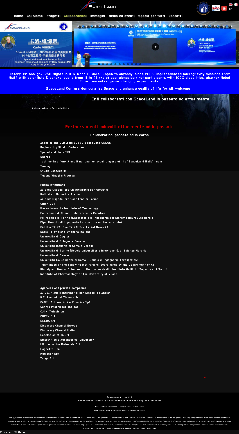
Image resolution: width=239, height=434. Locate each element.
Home (18, 16)
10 (136, 64)
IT (236, 9)
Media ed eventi (122, 16)
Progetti (53, 16)
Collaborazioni (75, 16)
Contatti (175, 16)
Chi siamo (35, 16)
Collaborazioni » (42, 108)
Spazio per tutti (151, 16)
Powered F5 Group (13, 432)
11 (140, 64)
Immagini (97, 16)
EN (230, 9)
